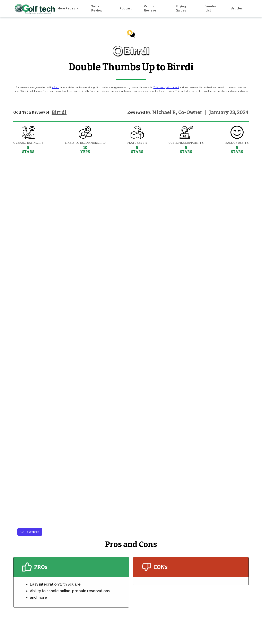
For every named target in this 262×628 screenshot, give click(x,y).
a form (55, 87)
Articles (237, 8)
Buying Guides (181, 8)
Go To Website (29, 531)
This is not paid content (166, 87)
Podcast (126, 8)
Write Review (96, 8)
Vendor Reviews (150, 8)
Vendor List (211, 8)
